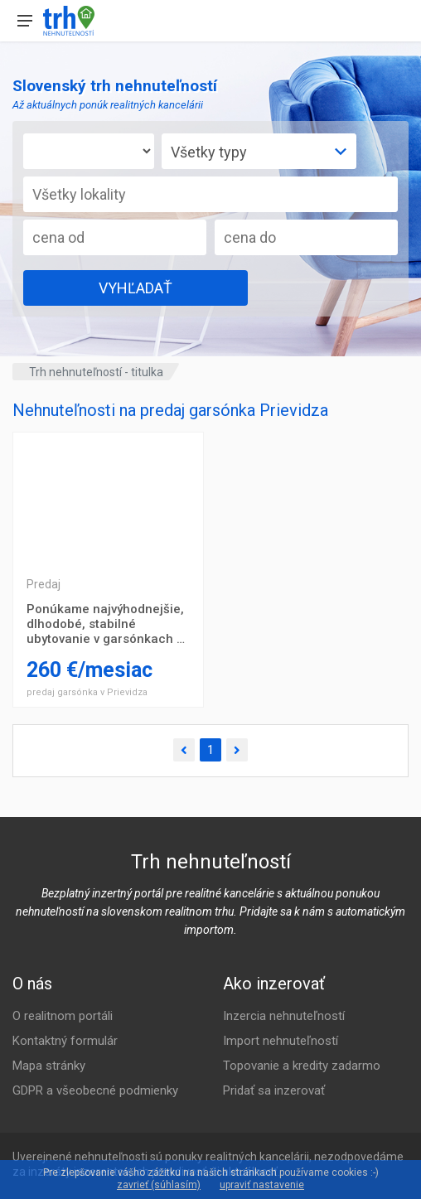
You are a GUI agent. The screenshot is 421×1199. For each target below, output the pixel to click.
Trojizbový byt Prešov (108, 499)
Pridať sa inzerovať (274, 1090)
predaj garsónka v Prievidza (87, 692)
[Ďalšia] (237, 750)
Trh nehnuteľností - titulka (96, 372)
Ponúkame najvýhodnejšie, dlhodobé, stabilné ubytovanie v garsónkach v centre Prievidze (105, 624)
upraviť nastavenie (262, 1185)
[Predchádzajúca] (184, 750)
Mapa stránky (48, 1065)
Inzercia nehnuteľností (284, 1015)
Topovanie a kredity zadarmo (301, 1065)
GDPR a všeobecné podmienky (95, 1090)
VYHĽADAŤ (135, 288)
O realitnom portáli (62, 1015)
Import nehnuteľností (280, 1040)
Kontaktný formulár (65, 1040)
